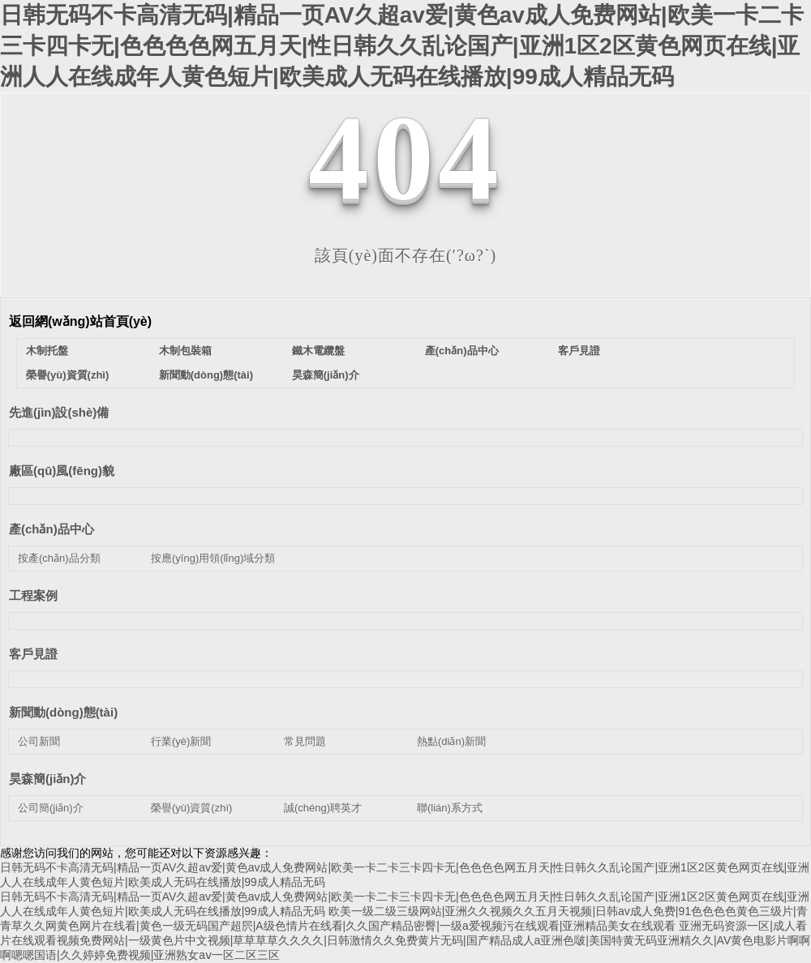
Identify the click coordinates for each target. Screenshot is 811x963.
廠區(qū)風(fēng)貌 (61, 470)
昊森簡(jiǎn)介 (325, 375)
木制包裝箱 (185, 351)
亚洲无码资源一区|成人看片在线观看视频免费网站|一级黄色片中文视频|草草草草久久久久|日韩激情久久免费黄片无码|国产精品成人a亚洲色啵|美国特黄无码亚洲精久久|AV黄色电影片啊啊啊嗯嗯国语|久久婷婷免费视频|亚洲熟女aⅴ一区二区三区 (405, 940)
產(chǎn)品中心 (462, 351)
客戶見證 (579, 351)
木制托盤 (47, 351)
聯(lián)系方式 (450, 808)
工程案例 (33, 595)
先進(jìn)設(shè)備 (59, 412)
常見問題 (305, 741)
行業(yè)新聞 (181, 741)
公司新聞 (39, 741)
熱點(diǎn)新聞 (451, 741)
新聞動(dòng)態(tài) (206, 375)
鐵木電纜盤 (318, 351)
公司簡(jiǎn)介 (51, 808)
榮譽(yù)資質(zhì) (67, 375)
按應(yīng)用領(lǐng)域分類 (213, 558)
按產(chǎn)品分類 (59, 558)
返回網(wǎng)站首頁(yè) (80, 321)
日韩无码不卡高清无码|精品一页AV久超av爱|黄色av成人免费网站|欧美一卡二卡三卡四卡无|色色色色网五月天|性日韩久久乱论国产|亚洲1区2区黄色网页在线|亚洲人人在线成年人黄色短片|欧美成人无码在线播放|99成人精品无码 (402, 45)
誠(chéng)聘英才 (323, 808)
